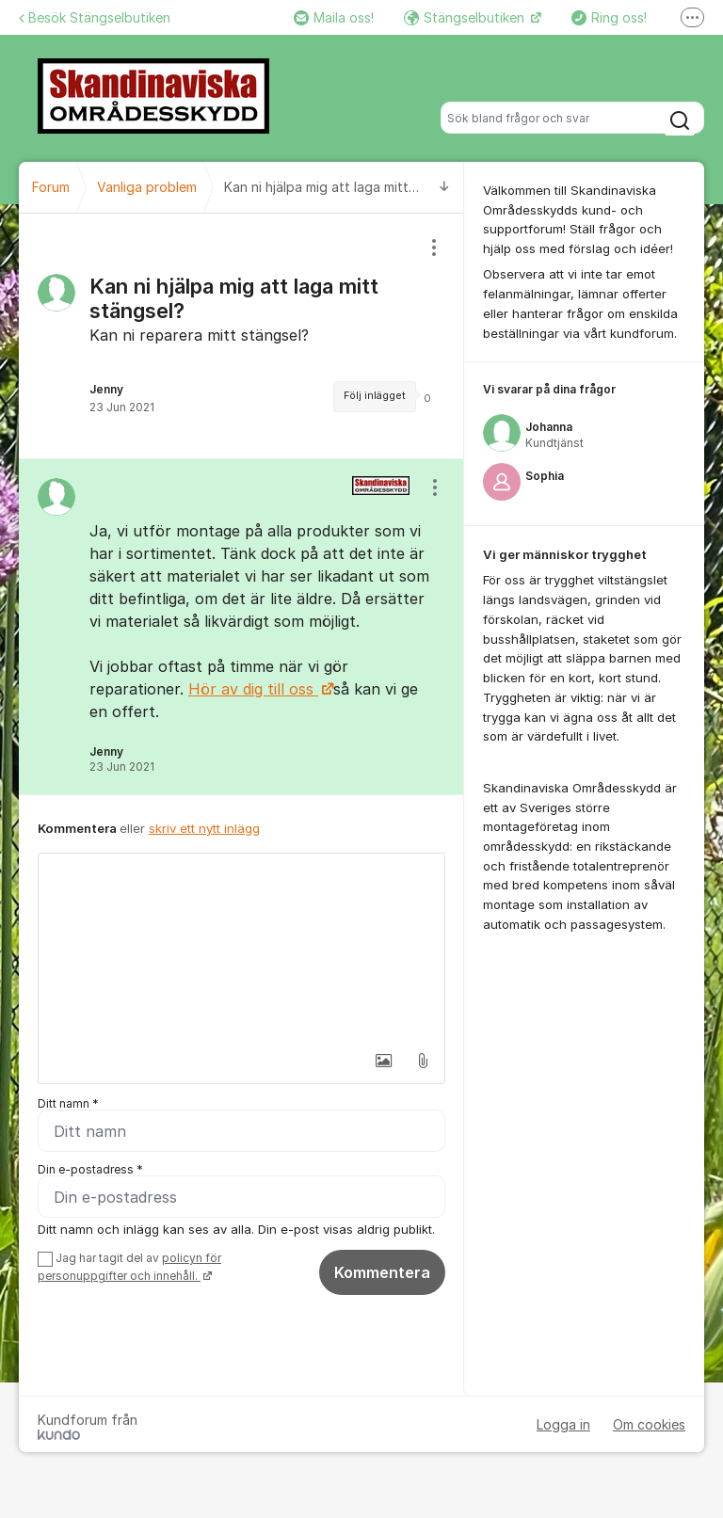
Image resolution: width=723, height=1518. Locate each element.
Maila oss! (334, 17)
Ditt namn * (68, 1103)
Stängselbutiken (466, 17)
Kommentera (382, 1272)
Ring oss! (609, 17)
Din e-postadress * (90, 1169)
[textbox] (241, 948)
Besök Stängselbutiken (94, 17)
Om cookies (649, 1424)
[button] (383, 1060)
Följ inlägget (375, 396)
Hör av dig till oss (253, 688)
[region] (241, 336)
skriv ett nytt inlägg (204, 828)
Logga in (563, 1424)
